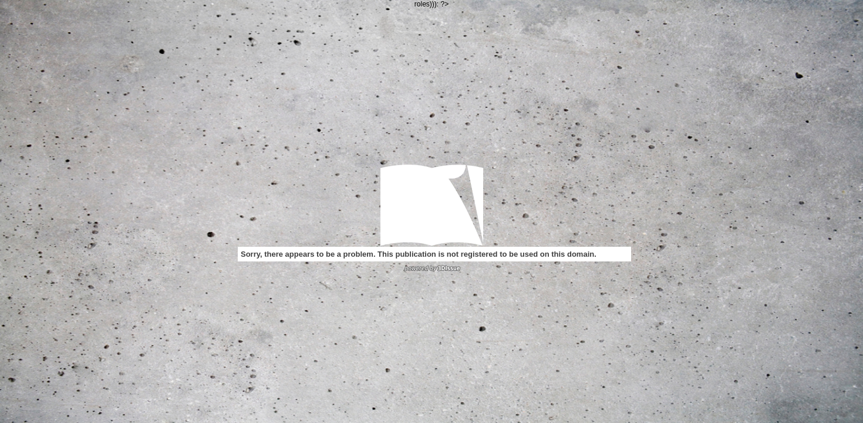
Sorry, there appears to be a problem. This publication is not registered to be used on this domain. (418, 254)
